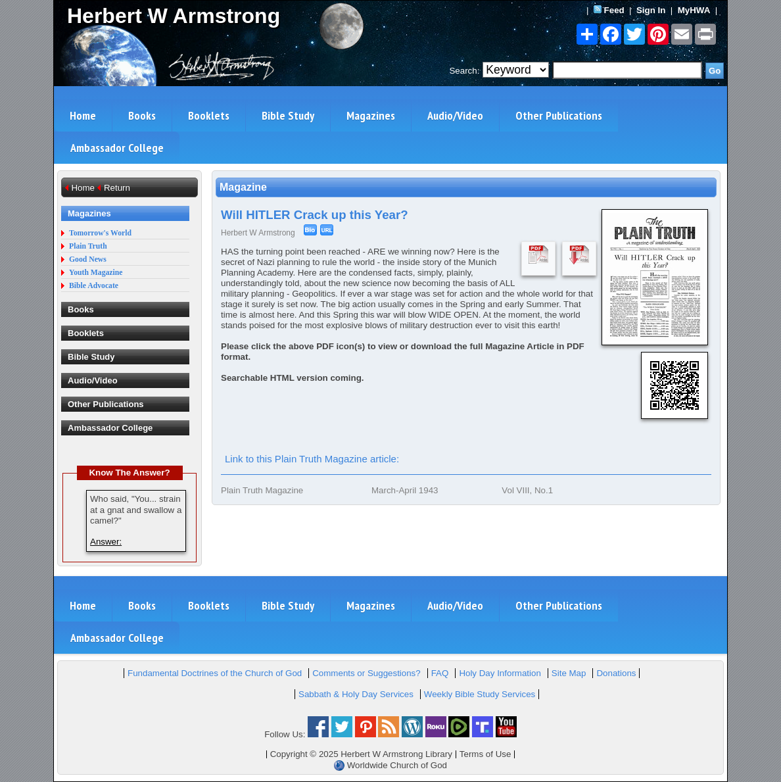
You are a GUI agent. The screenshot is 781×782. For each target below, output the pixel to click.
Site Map (569, 673)
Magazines (370, 115)
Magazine (243, 187)
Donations (616, 673)
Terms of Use (485, 754)
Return (117, 188)
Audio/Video (455, 115)
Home (83, 115)
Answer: (106, 542)
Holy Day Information (499, 673)
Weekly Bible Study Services (479, 694)
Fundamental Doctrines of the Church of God (215, 673)
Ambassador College (117, 147)
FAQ (440, 673)
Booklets (208, 115)
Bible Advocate (93, 285)
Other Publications (558, 115)
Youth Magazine (96, 272)
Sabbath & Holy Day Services (356, 694)
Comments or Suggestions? (366, 673)
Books (142, 115)
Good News (87, 259)
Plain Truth (88, 246)
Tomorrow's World (100, 233)
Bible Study (288, 115)
